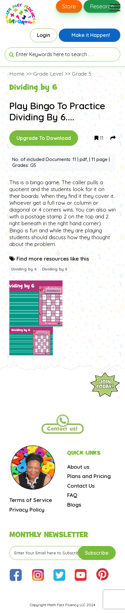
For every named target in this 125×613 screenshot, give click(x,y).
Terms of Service (30, 500)
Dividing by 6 (24, 268)
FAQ (72, 495)
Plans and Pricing (89, 476)
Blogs (74, 504)
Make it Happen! (91, 35)
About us (78, 466)
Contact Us (81, 485)
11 (99, 138)
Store (69, 6)
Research (102, 6)
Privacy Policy (26, 509)
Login (43, 35)
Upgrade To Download (43, 138)
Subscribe (97, 553)
